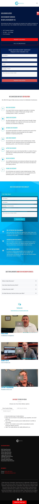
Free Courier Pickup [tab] (7, 408)
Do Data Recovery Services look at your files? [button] (13, 293)
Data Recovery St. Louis (19, 491)
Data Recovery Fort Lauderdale (14, 485)
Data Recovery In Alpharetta (22, 482)
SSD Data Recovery (5, 457)
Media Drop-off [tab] (7, 411)
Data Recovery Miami (10, 484)
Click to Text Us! (19, 502)
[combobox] (4, 68)
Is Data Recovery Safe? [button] (8, 289)
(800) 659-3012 (8, 471)
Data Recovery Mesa (7, 491)
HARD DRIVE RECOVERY (11, 138)
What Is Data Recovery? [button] (8, 281)
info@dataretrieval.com (10, 473)
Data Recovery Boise (18, 490)
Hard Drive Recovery (6, 450)
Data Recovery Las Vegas (30, 490)
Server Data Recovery (6, 453)
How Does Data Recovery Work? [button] (10, 285)
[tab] (19, 281)
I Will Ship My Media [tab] (22, 408)
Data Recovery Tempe (31, 491)
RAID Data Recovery (6, 449)
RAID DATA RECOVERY (10, 107)
